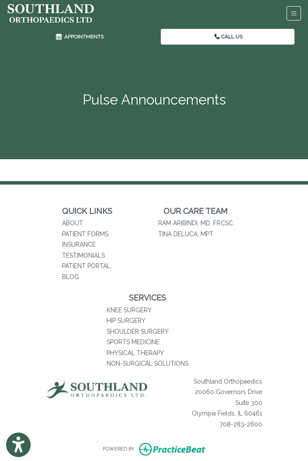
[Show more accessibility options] (18, 445)
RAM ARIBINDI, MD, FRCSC (195, 223)
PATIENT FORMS (85, 233)
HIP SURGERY (126, 320)
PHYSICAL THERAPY (135, 352)
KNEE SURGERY (129, 310)
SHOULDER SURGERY (138, 331)
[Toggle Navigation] (294, 13)
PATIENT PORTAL (86, 265)
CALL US (228, 37)
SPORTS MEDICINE (133, 342)
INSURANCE (79, 244)
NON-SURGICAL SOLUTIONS (147, 363)
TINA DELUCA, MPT (185, 233)
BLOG (70, 276)
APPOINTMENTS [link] (80, 37)
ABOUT (72, 223)
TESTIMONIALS (83, 255)
